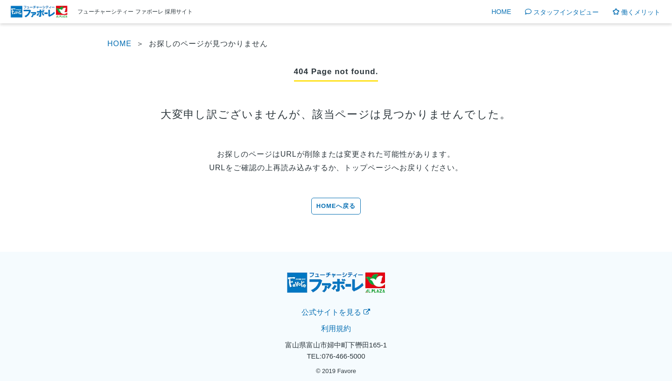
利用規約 (336, 329)
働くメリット (636, 12)
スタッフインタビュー (562, 12)
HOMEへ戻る (336, 205)
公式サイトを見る (336, 312)
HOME (501, 11)
